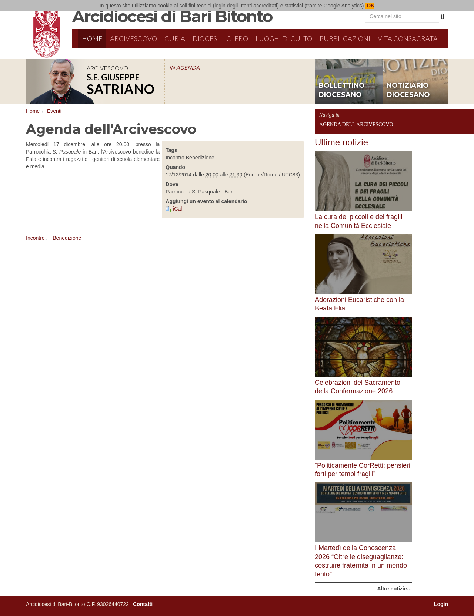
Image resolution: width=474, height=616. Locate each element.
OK (369, 6)
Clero (237, 38)
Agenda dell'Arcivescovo (356, 124)
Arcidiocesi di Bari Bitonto (172, 16)
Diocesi (206, 38)
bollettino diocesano (341, 90)
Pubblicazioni (345, 38)
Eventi (54, 111)
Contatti (143, 604)
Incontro (35, 238)
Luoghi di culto (284, 38)
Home (92, 38)
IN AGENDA (184, 67)
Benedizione (67, 238)
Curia (174, 38)
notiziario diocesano (408, 90)
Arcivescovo (133, 38)
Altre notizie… (394, 589)
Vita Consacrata (408, 38)
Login (441, 604)
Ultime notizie (341, 142)
